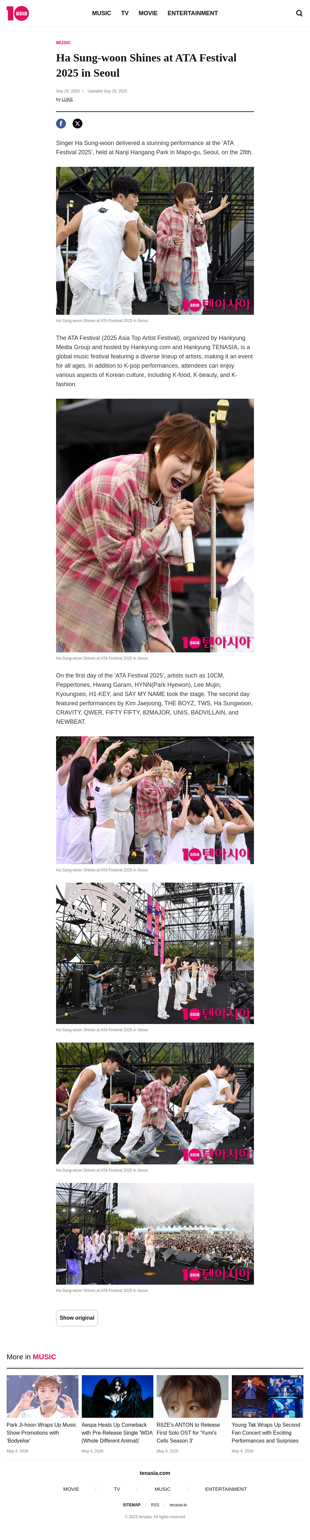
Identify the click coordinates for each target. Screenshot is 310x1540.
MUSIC (101, 13)
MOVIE (148, 13)
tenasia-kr (178, 1505)
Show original (77, 1318)
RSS (155, 1505)
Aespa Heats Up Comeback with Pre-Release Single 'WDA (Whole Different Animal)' (117, 1433)
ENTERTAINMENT (193, 13)
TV (125, 13)
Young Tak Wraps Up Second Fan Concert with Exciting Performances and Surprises (266, 1433)
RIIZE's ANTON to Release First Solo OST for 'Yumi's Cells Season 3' (188, 1433)
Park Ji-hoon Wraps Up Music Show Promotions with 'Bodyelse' (41, 1433)
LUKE (67, 99)
